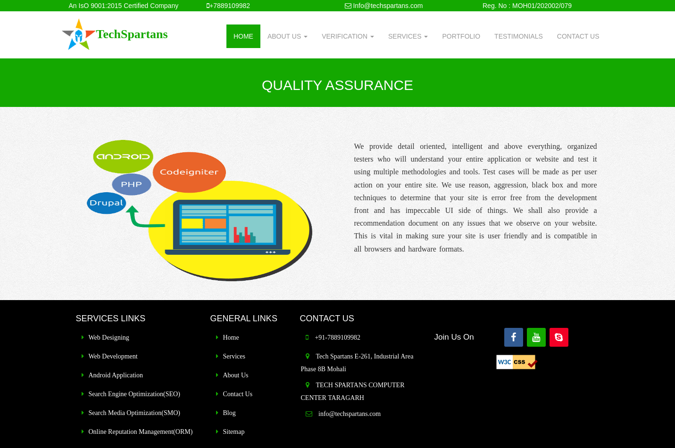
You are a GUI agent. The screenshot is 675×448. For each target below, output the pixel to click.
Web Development (113, 356)
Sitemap (234, 431)
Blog (229, 412)
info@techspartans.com (349, 413)
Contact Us (238, 394)
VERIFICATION (348, 36)
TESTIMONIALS (518, 36)
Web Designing (109, 337)
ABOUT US (287, 36)
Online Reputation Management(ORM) (141, 431)
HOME (243, 36)
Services (234, 356)
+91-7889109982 (337, 337)
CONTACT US (578, 36)
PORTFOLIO (461, 36)
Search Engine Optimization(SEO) (134, 394)
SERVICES (408, 36)
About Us (236, 375)
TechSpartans (131, 34)
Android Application (116, 375)
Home (231, 337)
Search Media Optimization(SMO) (134, 412)
